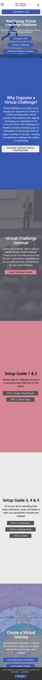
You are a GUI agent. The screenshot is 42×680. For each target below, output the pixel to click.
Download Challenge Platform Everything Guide (20, 151)
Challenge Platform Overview (20, 51)
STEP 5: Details (20, 552)
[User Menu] (38, 4)
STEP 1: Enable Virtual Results (20, 405)
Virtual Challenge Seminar (20, 279)
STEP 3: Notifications (20, 539)
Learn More (25, 672)
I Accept (20, 676)
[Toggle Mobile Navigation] (2, 4)
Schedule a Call (21, 11)
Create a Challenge (20, 45)
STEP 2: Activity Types (20, 411)
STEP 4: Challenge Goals (20, 546)
